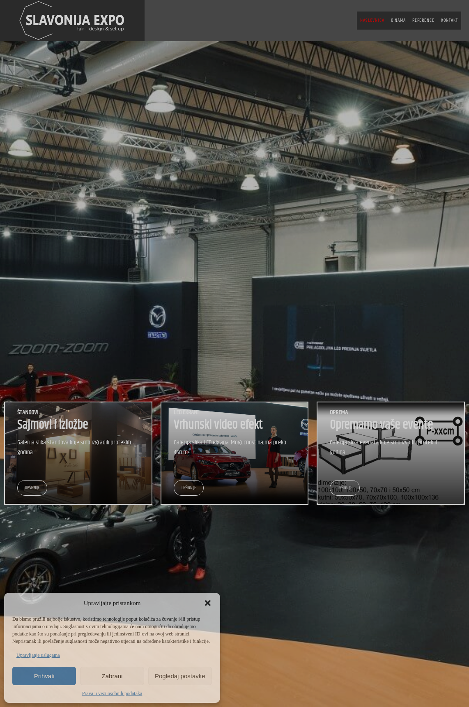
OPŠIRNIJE (32, 487)
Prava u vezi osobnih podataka (112, 693)
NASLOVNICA (372, 20)
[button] (208, 603)
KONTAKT (449, 20)
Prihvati (44, 675)
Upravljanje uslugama (38, 655)
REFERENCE (423, 20)
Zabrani (112, 675)
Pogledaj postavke (180, 675)
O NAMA (398, 20)
